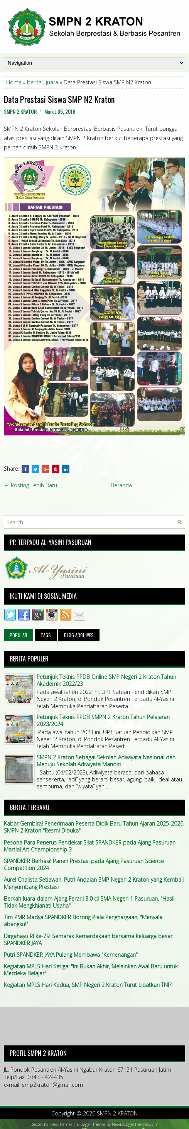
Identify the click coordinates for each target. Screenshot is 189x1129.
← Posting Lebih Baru (30, 485)
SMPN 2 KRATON (117, 1113)
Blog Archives (79, 635)
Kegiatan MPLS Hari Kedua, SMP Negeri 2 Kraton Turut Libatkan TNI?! (88, 985)
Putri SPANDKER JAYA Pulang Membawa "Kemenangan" (71, 954)
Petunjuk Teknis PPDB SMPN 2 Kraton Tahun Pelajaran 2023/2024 (103, 720)
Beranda (121, 485)
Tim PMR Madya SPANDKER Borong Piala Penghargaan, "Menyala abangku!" (83, 920)
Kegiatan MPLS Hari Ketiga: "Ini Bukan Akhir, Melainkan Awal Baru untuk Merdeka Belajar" (91, 970)
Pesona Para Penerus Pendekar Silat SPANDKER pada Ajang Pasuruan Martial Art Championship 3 (90, 846)
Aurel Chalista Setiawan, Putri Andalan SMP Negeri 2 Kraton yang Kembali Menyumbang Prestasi (94, 883)
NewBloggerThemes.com (135, 1124)
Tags (45, 635)
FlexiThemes (60, 1124)
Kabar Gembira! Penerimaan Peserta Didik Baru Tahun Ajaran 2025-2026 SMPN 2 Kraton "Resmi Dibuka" (93, 827)
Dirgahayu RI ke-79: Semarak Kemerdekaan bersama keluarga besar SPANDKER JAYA (88, 939)
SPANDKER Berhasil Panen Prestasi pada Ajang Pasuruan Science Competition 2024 (84, 864)
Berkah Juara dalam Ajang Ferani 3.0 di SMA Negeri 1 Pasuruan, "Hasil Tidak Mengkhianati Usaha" (89, 902)
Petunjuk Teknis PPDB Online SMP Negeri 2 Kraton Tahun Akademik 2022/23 (106, 680)
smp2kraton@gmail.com (52, 1084)
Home (14, 82)
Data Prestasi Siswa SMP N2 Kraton (59, 99)
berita (34, 82)
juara (52, 82)
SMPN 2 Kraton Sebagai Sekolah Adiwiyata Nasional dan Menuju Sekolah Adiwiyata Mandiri (106, 761)
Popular (18, 635)
